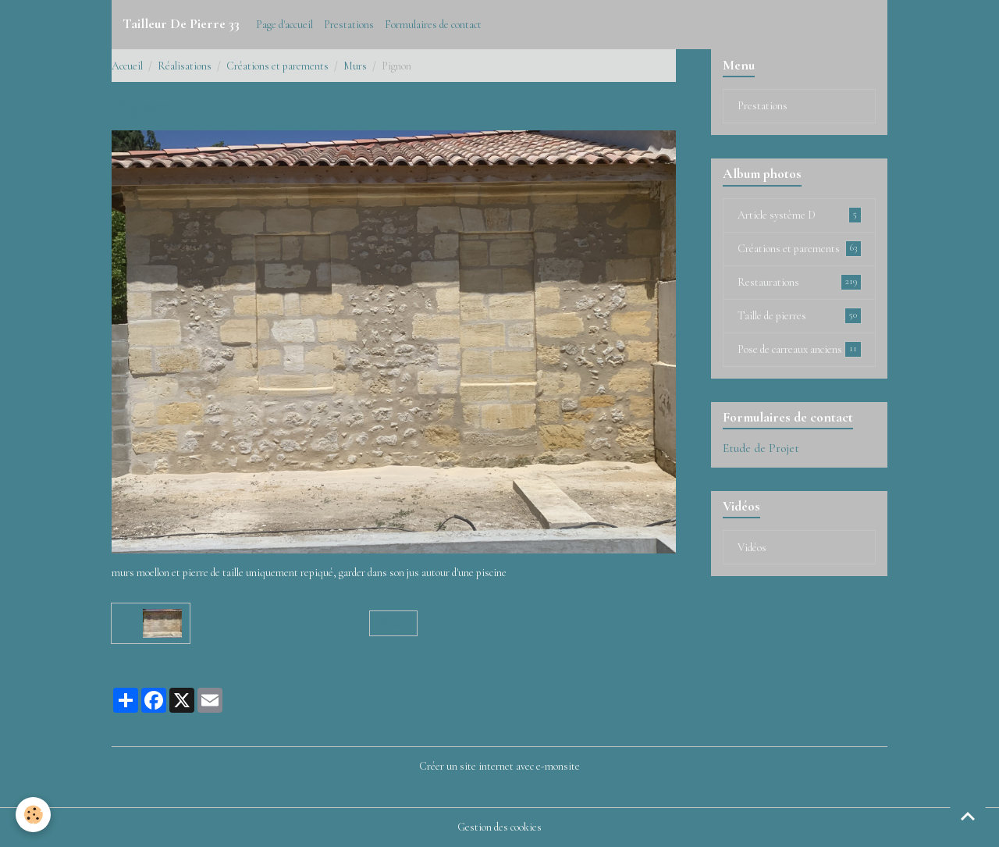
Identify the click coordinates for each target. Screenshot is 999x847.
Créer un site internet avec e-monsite (499, 766)
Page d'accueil (284, 24)
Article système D (800, 214)
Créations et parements (277, 66)
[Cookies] (33, 814)
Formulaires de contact (433, 24)
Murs (355, 66)
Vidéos (752, 547)
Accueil (127, 66)
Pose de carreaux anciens (800, 349)
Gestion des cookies (499, 827)
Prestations (349, 24)
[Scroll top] (967, 815)
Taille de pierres (800, 315)
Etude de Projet (761, 448)
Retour (394, 623)
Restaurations (800, 282)
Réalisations (185, 66)
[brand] (181, 24)
